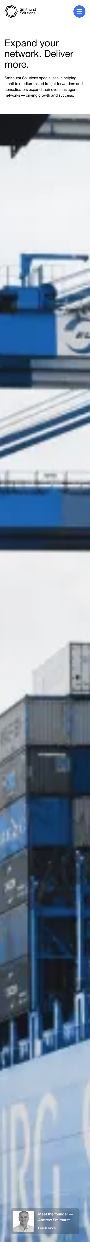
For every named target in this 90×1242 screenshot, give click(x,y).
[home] (20, 11)
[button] (79, 11)
